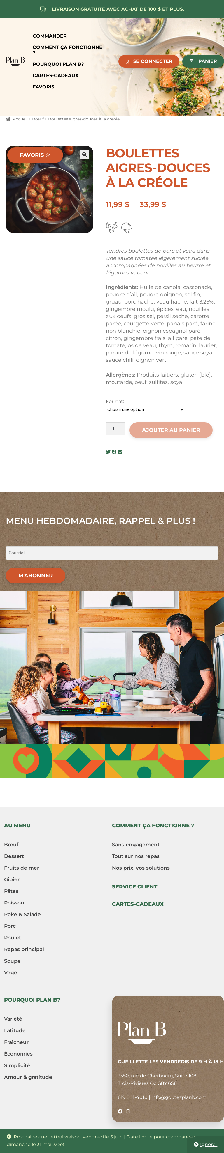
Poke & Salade (22, 914)
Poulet (12, 938)
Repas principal (24, 949)
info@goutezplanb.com (178, 1097)
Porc (10, 926)
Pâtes (11, 891)
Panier (207, 61)
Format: (115, 401)
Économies (18, 1054)
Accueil (20, 119)
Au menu (17, 825)
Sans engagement (136, 844)
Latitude (15, 1030)
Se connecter (152, 61)
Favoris (43, 87)
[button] (84, 154)
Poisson (14, 903)
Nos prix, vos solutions (141, 868)
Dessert (14, 856)
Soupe (12, 961)
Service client (134, 887)
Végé (10, 972)
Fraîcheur (16, 1042)
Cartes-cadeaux (55, 75)
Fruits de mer (21, 868)
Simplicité (17, 1065)
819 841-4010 (133, 1097)
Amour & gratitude (28, 1077)
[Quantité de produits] (116, 429)
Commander (50, 36)
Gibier (12, 879)
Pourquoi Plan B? (58, 64)
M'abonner (35, 575)
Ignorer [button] (208, 1144)
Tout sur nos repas (136, 856)
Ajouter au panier (171, 430)
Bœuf (38, 119)
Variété (13, 1019)
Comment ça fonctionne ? (67, 50)
